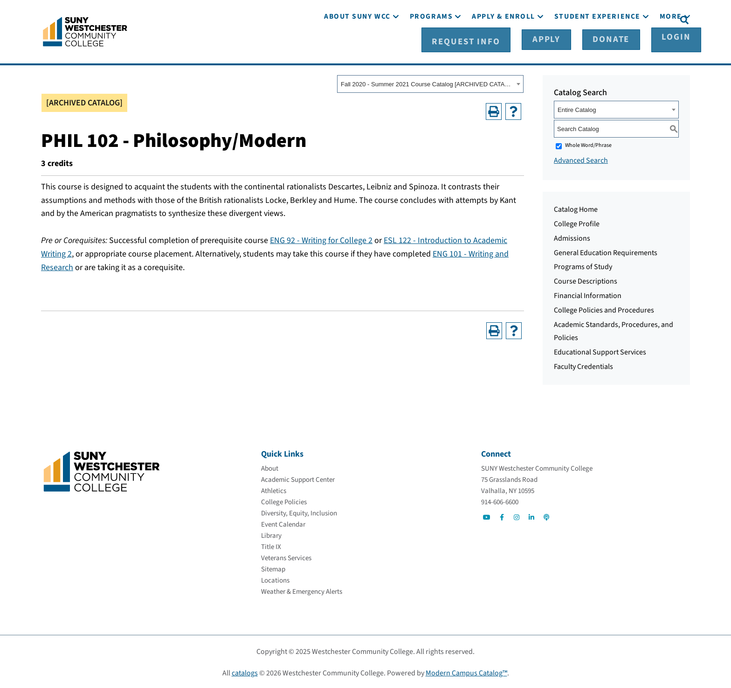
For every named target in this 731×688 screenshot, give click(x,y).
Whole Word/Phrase (588, 144)
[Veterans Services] (286, 557)
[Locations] (275, 579)
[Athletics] (273, 489)
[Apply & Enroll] (503, 45)
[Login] (653, 19)
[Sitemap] (273, 568)
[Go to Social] (486, 516)
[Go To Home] (85, 30)
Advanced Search (581, 159)
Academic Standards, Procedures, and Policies (613, 329)
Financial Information (587, 294)
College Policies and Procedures (604, 309)
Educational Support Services (600, 351)
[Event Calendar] (283, 523)
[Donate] (606, 19)
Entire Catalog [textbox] (577, 108)
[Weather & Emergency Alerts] (301, 590)
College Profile (577, 222)
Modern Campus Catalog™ (466, 672)
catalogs (245, 672)
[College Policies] (284, 501)
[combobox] (430, 82)
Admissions (572, 237)
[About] (269, 467)
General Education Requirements (605, 251)
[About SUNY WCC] (357, 45)
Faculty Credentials (583, 365)
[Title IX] (271, 545)
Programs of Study (583, 265)
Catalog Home (576, 208)
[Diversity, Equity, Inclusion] (299, 512)
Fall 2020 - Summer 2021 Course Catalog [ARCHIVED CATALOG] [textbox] (427, 82)
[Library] (271, 534)
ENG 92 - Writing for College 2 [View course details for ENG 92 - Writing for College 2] (321, 239)
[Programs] (431, 45)
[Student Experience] (597, 45)
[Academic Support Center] (298, 478)
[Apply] (560, 19)
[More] (671, 45)
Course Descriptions (585, 280)
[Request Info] (502, 19)
